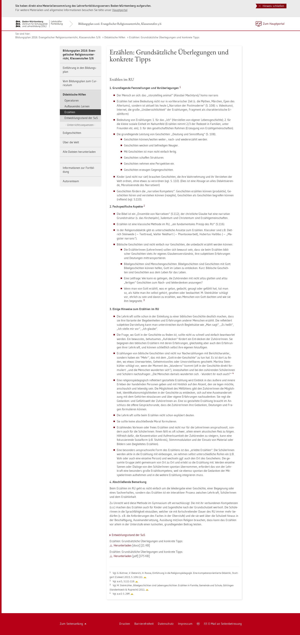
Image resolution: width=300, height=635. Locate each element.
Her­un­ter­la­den (123, 545)
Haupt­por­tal (119, 10)
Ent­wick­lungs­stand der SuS (81, 118)
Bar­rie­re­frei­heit (144, 624)
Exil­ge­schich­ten (72, 133)
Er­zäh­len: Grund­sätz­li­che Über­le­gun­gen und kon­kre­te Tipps (164, 37)
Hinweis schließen (271, 6)
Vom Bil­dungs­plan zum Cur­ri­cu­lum (80, 83)
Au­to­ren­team (71, 181)
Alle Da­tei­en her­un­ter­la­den (79, 152)
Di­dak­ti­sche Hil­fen (114, 37)
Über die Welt (71, 142)
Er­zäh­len (69, 112)
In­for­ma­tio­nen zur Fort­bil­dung (79, 169)
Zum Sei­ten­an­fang (73, 624)
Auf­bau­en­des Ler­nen (76, 106)
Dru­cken (124, 624)
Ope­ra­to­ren (71, 100)
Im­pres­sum (185, 624)
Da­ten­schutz (166, 624)
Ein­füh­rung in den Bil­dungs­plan (79, 69)
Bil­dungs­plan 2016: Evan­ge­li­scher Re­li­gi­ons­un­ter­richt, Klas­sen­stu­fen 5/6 (120, 23)
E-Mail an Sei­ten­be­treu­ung (223, 624)
